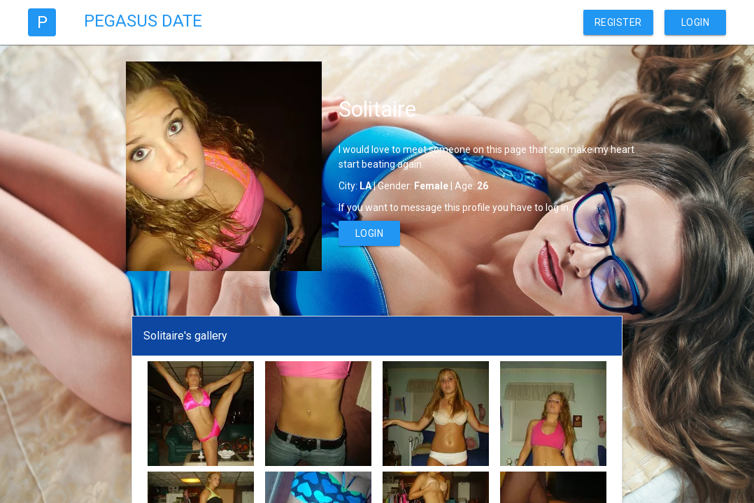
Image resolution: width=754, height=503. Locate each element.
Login (695, 22)
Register (618, 22)
